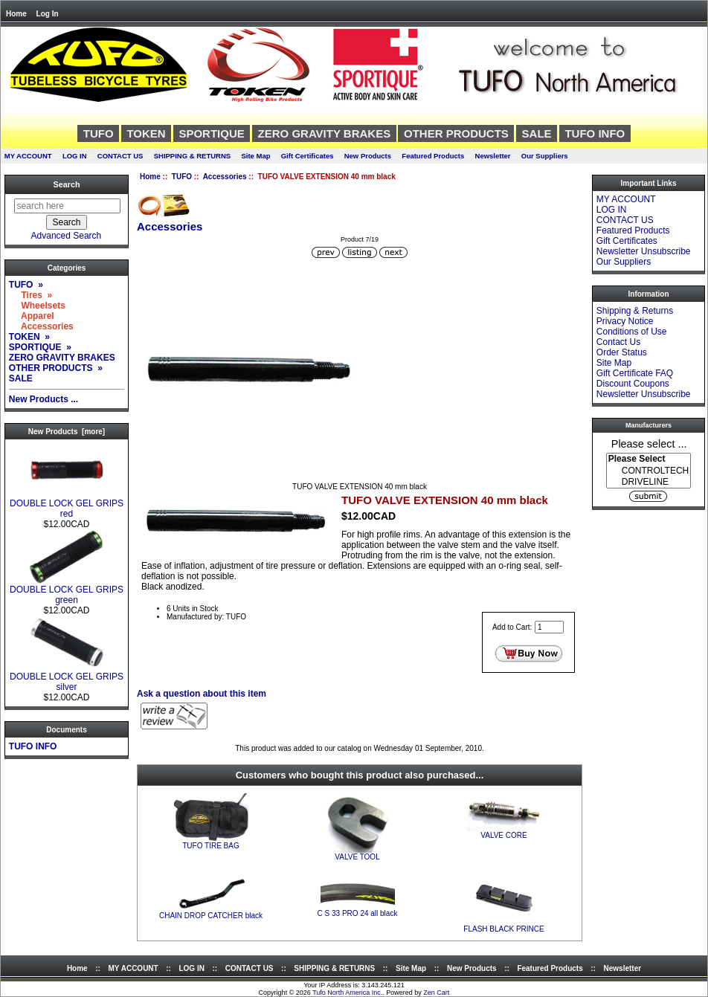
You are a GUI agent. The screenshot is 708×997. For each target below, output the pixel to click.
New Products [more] (66, 431)
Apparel (31, 316)
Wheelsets (37, 305)
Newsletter (493, 156)
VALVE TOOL (357, 857)
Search (66, 184)
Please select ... (649, 443)
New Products (367, 156)
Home (16, 14)
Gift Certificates (307, 156)
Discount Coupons (632, 383)
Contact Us (618, 342)
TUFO (182, 176)
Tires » (30, 295)
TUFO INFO (594, 133)
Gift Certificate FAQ (634, 373)
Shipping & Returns (634, 311)
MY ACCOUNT (28, 156)
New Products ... (43, 399)
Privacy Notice (625, 321)
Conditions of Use (631, 331)
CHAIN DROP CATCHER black (211, 916)
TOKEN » (29, 337)
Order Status (621, 352)
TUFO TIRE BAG (210, 846)
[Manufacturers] (648, 470)
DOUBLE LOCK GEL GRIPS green (66, 590)
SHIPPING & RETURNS (192, 156)
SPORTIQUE (211, 133)
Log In (47, 14)
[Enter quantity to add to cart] (549, 627)
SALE (537, 133)
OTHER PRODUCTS (456, 133)
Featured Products (433, 156)
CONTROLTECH (648, 471)
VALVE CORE (503, 835)
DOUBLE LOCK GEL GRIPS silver (66, 677)
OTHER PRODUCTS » (56, 368)
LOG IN (74, 156)
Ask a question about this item (201, 693)
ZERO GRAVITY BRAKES (324, 133)
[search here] (67, 206)
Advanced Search (66, 235)
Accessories (225, 176)
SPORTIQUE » (40, 347)
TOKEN (145, 133)
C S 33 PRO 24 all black (358, 913)
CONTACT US (120, 156)
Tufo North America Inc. (347, 992)
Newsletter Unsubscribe (643, 251)
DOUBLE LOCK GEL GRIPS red (66, 504)
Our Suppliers (544, 156)
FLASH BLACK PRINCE (503, 929)
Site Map (255, 156)
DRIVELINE (648, 482)
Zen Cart (436, 992)
